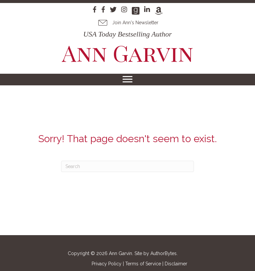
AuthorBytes (163, 253)
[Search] (127, 166)
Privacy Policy (107, 263)
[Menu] (127, 79)
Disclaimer (176, 263)
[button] (128, 22)
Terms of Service (143, 263)
